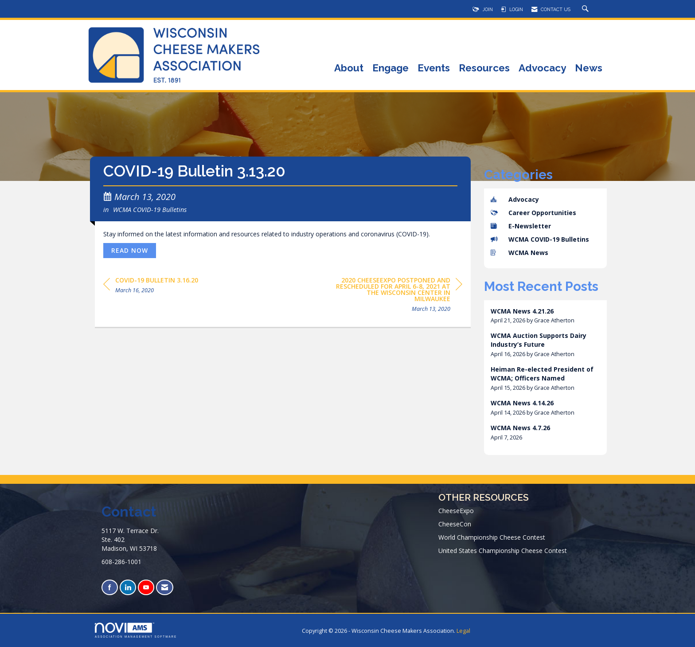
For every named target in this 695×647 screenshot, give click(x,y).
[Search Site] (586, 9)
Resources (484, 68)
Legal (463, 631)
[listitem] (546, 316)
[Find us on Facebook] (110, 587)
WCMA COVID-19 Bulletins (150, 209)
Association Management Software (136, 630)
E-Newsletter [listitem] (521, 226)
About (348, 68)
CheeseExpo (456, 510)
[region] (395, 296)
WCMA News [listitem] (519, 252)
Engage (390, 68)
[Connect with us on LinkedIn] (128, 587)
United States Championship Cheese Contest (502, 550)
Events (434, 68)
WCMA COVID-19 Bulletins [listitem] (540, 239)
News (588, 68)
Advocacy (542, 68)
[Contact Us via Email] (164, 587)
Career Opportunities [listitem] (533, 212)
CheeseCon (454, 524)
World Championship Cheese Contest (491, 537)
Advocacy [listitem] (515, 199)
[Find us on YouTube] (146, 587)
